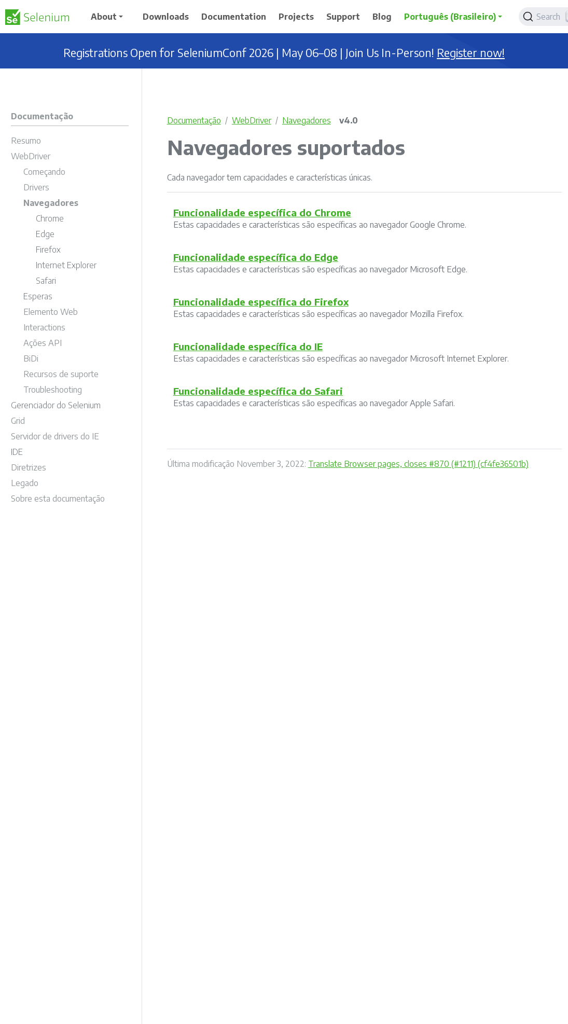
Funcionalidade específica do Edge (255, 257)
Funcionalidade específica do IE (248, 346)
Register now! (471, 53)
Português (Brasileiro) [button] (450, 16)
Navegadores (306, 120)
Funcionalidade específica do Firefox (261, 302)
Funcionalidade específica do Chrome (262, 212)
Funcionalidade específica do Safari (258, 391)
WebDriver (251, 120)
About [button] (104, 16)
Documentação (194, 120)
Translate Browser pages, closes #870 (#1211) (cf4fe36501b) (418, 464)
